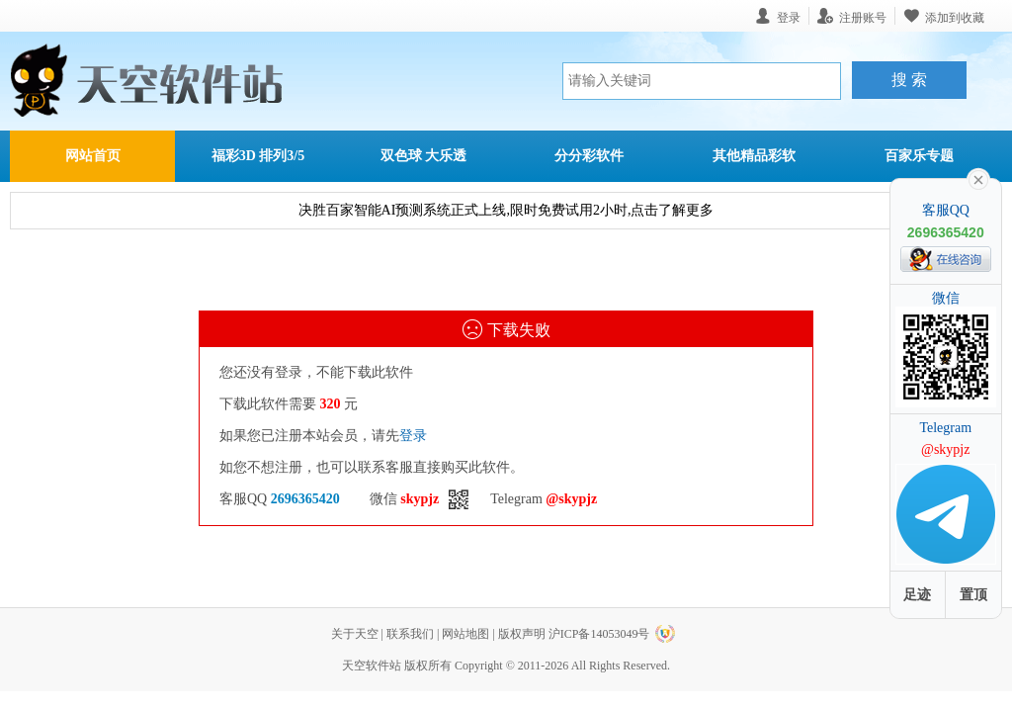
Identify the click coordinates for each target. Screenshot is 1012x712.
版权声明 (522, 634)
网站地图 (465, 634)
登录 (413, 435)
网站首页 (93, 155)
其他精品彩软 (754, 155)
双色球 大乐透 (423, 155)
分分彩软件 (589, 155)
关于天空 (355, 634)
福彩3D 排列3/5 (258, 155)
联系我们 (410, 634)
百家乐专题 (919, 155)
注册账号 (862, 17)
